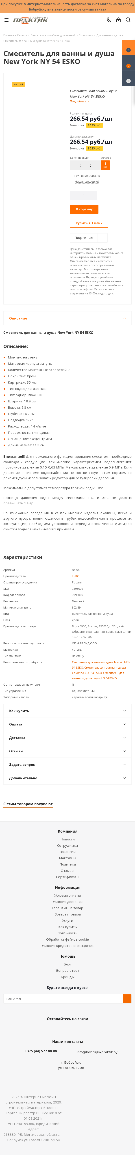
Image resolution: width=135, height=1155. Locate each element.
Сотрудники (67, 845)
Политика (67, 864)
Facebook (60, 1029)
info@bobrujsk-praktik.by (97, 1052)
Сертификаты (67, 876)
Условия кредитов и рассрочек (68, 945)
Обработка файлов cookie (67, 939)
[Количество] (83, 195)
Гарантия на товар (67, 908)
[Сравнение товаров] (128, 78)
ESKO (75, 576)
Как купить (67, 926)
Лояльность (67, 933)
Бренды (67, 976)
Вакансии (68, 851)
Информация (67, 887)
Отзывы (67, 870)
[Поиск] (128, 20)
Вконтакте (49, 1029)
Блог (67, 964)
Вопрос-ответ (67, 970)
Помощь (67, 956)
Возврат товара (67, 914)
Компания (67, 831)
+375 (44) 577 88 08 (41, 1051)
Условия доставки (68, 901)
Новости (68, 839)
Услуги (67, 920)
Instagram (72, 1029)
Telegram (83, 1029)
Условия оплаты (67, 895)
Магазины (67, 858)
